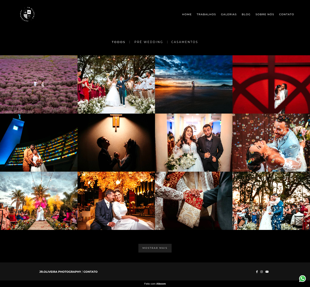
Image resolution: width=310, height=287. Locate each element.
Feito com (155, 283)
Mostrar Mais (155, 248)
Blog (246, 14)
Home (187, 14)
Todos (119, 42)
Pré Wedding (148, 42)
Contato (286, 14)
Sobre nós (264, 14)
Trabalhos (206, 14)
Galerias (229, 14)
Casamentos (184, 42)
